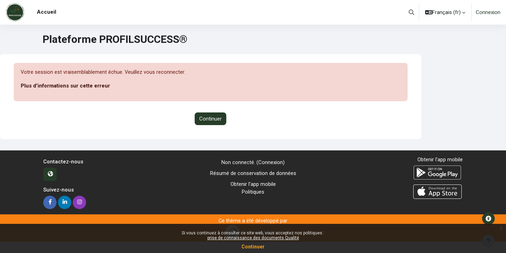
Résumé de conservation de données (253, 173)
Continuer (210, 119)
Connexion (488, 12)
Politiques (253, 192)
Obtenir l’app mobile (253, 184)
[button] (411, 12)
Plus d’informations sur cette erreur (65, 86)
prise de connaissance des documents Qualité (253, 237)
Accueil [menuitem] (46, 12)
